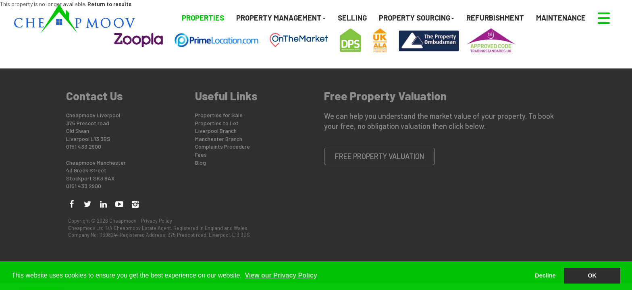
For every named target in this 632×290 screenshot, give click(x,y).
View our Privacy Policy (281, 275)
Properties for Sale (219, 115)
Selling (352, 17)
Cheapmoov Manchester (96, 162)
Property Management (281, 17)
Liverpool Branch (216, 130)
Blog (200, 162)
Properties (203, 17)
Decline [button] (545, 275)
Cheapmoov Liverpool (93, 115)
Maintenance (561, 17)
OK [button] (592, 275)
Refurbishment (495, 17)
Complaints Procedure (222, 146)
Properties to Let (217, 123)
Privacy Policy (156, 221)
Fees (201, 154)
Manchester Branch (218, 138)
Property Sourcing (416, 17)
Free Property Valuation (379, 156)
